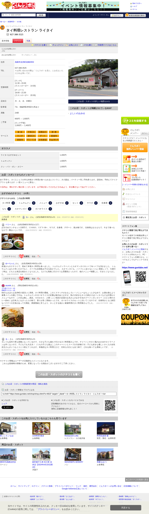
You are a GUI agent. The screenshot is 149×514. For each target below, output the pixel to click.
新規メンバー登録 (135, 15)
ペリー (8, 224)
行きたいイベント (133, 194)
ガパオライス (43, 209)
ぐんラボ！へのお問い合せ (110, 486)
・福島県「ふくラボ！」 (37, 499)
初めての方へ (137, 3)
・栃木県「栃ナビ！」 (36, 496)
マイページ (130, 199)
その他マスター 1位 (8, 288)
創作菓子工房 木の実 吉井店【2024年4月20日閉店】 (42, 464)
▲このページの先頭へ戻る (137, 479)
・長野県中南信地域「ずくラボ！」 (129, 499)
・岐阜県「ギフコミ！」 (96, 499)
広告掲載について (131, 486)
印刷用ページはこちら (107, 45)
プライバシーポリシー (64, 486)
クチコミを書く (40, 45)
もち (6, 209)
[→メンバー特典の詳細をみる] (135, 184)
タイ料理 (8, 203)
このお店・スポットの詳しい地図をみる (93, 101)
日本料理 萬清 (38, 436)
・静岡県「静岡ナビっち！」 (98, 496)
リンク (78, 486)
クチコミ (18, 41)
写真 (28, 41)
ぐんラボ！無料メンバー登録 (135, 147)
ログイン (116, 15)
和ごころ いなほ (7, 436)
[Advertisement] (131, 66)
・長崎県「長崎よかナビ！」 (127, 496)
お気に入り (73, 45)
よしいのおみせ (77, 113)
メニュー (45, 203)
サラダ (92, 203)
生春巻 (107, 203)
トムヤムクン (27, 203)
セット (77, 203)
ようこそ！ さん (101, 15)
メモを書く (88, 45)
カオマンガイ (23, 209)
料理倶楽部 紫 (102, 436)
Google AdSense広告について (74, 489)
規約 (85, 486)
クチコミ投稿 (46, 486)
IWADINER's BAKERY (74, 462)
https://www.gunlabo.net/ (135, 267)
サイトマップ (23, 486)
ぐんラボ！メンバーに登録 (133, 249)
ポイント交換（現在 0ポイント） (134, 205)
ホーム (134, 9)
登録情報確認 (131, 211)
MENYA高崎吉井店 (8, 462)
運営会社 (93, 486)
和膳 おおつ (102, 462)
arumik (8, 285)
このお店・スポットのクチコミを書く (59, 374)
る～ (28, 217)
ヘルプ (134, 6)
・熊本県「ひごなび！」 (66, 496)
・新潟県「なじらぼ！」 (66, 499)
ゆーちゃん (10, 263)
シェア (4, 404)
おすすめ (62, 203)
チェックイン (58, 45)
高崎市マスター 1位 (8, 290)
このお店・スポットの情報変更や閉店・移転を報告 (26, 384)
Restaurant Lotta (71, 436)
